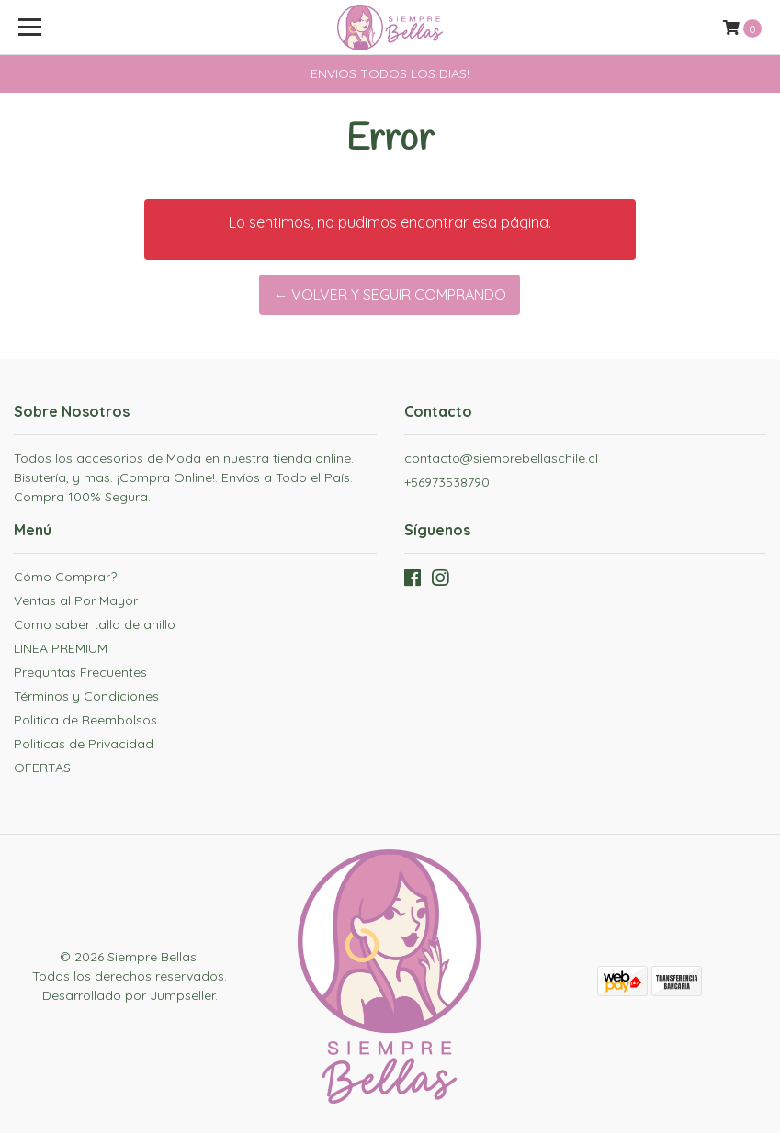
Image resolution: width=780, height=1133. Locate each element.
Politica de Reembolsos (85, 720)
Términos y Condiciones (86, 696)
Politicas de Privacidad (83, 743)
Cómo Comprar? (65, 576)
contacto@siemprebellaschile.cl (501, 458)
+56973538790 (447, 482)
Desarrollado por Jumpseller (128, 995)
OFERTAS (42, 767)
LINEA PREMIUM (60, 648)
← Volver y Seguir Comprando (389, 295)
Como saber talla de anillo (94, 624)
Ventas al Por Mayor (76, 600)
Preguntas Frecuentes (80, 672)
